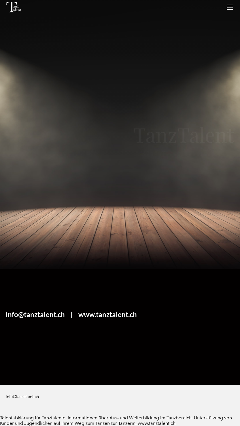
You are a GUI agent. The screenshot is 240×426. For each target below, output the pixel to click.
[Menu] (230, 7)
